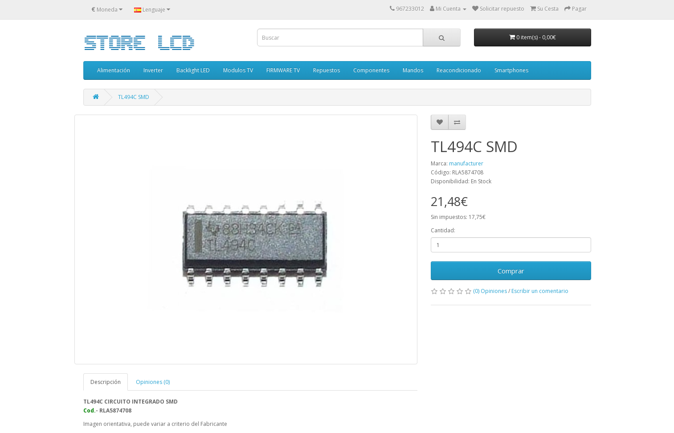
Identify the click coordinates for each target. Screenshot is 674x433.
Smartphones (511, 70)
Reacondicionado (459, 70)
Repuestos (326, 70)
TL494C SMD (133, 97)
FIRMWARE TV (283, 70)
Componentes (371, 70)
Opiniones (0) (153, 382)
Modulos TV (238, 70)
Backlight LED (193, 70)
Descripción (105, 382)
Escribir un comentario (539, 291)
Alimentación (113, 70)
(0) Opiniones (490, 291)
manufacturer (466, 163)
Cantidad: (443, 230)
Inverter (153, 70)
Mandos (413, 70)
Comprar (511, 270)
